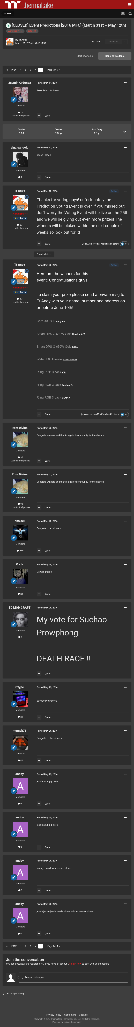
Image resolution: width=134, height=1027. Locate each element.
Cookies (83, 1014)
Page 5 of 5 (53, 70)
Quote (47, 115)
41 (20, 760)
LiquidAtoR (87, 244)
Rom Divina (19, 428)
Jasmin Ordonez (19, 82)
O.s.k (19, 564)
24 (20, 594)
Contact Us (70, 1014)
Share (96, 41)
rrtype (19, 687)
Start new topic (85, 56)
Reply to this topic (114, 56)
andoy (19, 774)
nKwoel (103, 414)
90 (20, 457)
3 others (115, 414)
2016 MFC (40, 43)
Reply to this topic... (34, 977)
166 (20, 550)
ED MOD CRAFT (20, 607)
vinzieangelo (19, 147)
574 (20, 225)
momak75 (94, 414)
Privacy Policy (53, 1014)
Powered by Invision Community (67, 1022)
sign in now (75, 963)
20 (20, 112)
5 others (115, 244)
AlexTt (104, 244)
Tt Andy (23, 39)
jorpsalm (85, 414)
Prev (14, 70)
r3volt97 (96, 244)
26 (20, 716)
